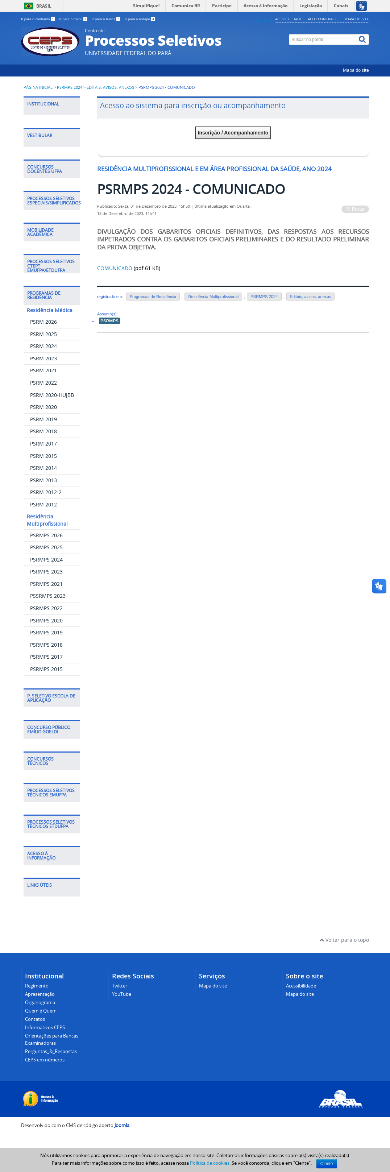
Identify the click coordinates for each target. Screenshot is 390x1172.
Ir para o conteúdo (38, 19)
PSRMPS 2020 (46, 620)
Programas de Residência (153, 296)
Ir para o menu (73, 19)
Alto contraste (323, 18)
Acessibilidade (288, 18)
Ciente (326, 1163)
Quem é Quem (41, 1011)
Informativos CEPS (45, 1027)
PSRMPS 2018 (46, 644)
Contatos (35, 1019)
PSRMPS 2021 (46, 583)
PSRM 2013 (43, 480)
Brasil (43, 6)
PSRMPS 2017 (46, 656)
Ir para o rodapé (140, 19)
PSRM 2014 (43, 467)
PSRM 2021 (43, 370)
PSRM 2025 (43, 334)
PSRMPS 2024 (69, 87)
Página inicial (38, 87)
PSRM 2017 (43, 443)
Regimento (37, 986)
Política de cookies (209, 1163)
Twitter (119, 986)
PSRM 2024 (43, 346)
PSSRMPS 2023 (48, 595)
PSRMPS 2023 (46, 571)
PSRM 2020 (43, 406)
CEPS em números (45, 1060)
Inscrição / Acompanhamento (233, 133)
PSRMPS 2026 (46, 535)
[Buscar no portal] (323, 39)
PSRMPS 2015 (46, 669)
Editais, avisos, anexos (110, 87)
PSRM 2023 (43, 358)
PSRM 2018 (43, 431)
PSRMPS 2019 (46, 632)
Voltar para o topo (344, 939)
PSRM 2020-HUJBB (52, 395)
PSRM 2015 (43, 455)
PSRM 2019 (43, 419)
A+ (259, 20)
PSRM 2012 (43, 504)
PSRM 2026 (43, 321)
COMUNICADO (114, 268)
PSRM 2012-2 (46, 492)
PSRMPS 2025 (46, 547)
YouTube (121, 994)
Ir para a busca (106, 19)
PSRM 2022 (43, 382)
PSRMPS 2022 (46, 608)
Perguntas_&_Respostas (51, 1051)
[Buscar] (363, 39)
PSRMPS (109, 320)
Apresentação (40, 994)
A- (271, 20)
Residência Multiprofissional (213, 296)
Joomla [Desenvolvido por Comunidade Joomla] (122, 1125)
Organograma (40, 1002)
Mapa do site (356, 18)
